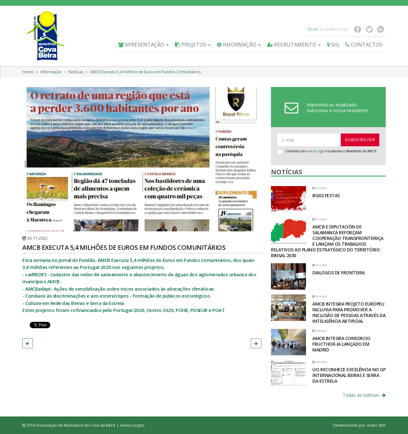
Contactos (364, 44)
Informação (239, 44)
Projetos (193, 44)
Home (27, 72)
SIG (333, 44)
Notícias (76, 72)
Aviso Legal (317, 151)
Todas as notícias (364, 395)
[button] (27, 343)
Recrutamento (294, 44)
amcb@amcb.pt (333, 29)
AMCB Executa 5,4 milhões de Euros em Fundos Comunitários (145, 72)
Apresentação (143, 44)
